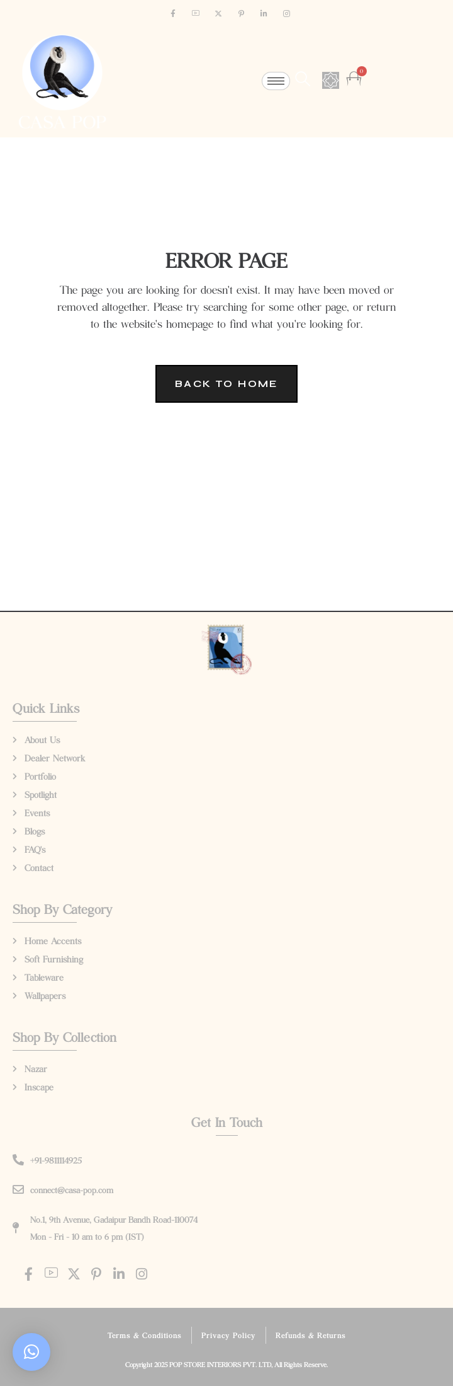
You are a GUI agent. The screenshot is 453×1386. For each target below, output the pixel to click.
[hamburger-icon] (276, 81)
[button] (31, 1352)
